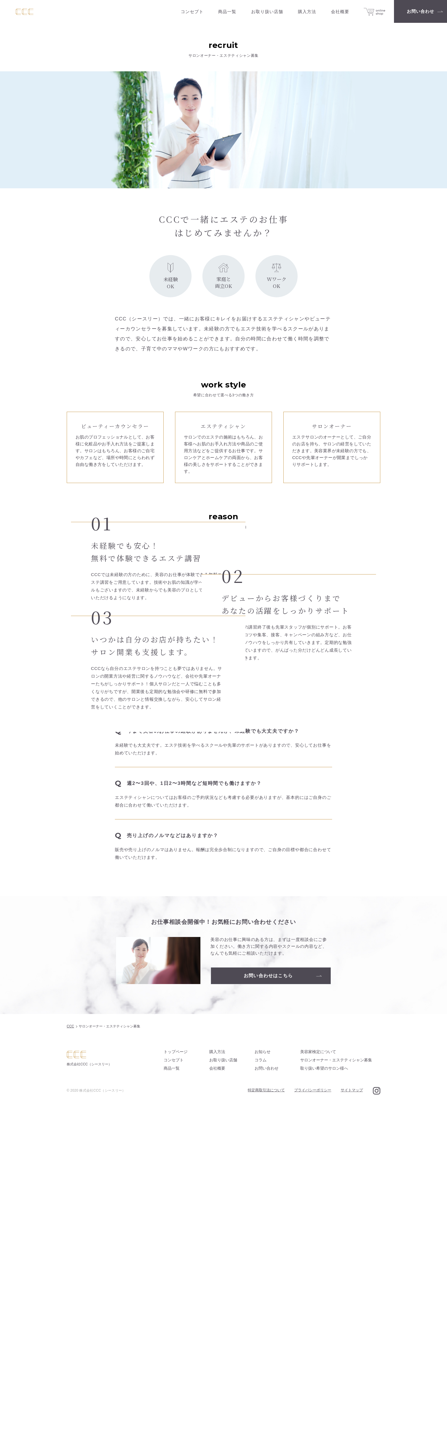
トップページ (176, 1377)
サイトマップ (352, 1415)
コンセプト (174, 1385)
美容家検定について (318, 1377)
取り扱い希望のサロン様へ (324, 1393)
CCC (70, 1352)
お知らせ (263, 1377)
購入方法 (217, 1377)
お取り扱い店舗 (223, 1385)
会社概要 (217, 1393)
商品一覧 (172, 1393)
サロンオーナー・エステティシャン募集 (336, 1385)
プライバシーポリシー (312, 1415)
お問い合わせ (267, 1393)
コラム (261, 1385)
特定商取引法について (266, 1415)
